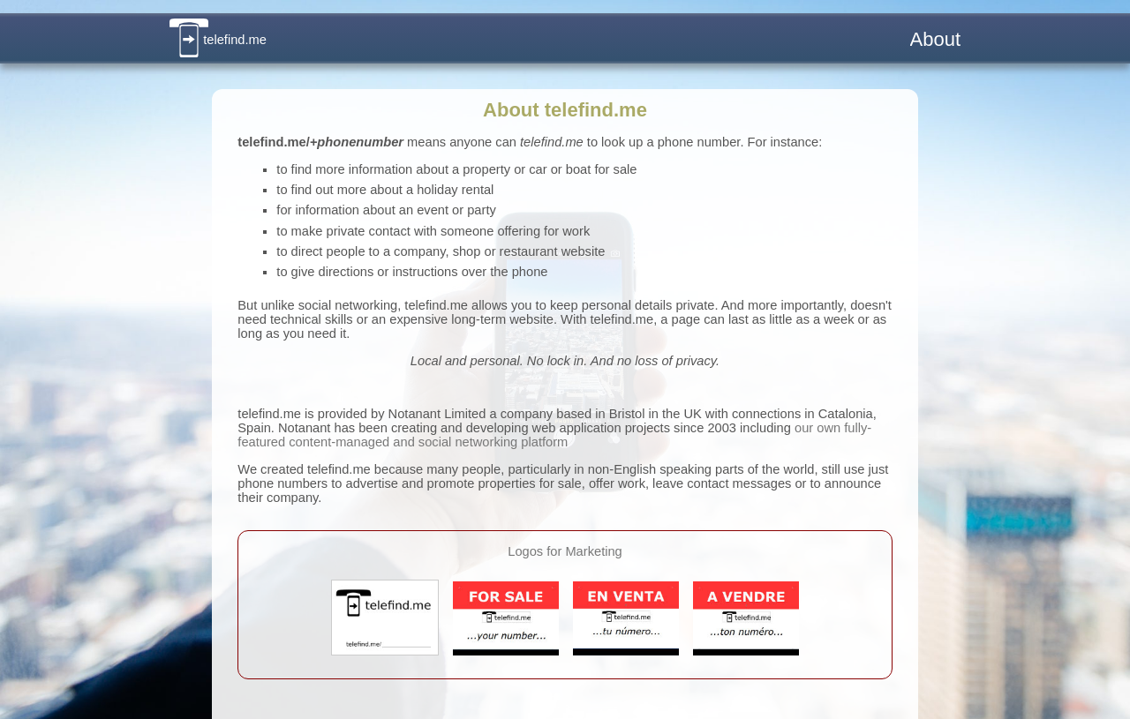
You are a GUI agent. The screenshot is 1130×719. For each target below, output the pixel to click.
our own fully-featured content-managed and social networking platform (554, 435)
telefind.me (218, 40)
